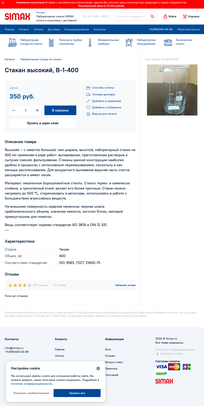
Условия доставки (100, 94)
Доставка (54, 29)
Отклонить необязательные (31, 393)
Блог (108, 349)
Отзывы (110, 356)
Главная (9, 29)
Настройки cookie (171, 353)
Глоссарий (111, 375)
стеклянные (63, 42)
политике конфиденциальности (31, 383)
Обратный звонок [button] (188, 29)
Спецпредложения (77, 29)
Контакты (100, 29)
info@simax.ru (14, 348)
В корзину (60, 110)
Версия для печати (101, 114)
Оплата (38, 29)
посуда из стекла (23, 42)
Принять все (77, 393)
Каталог (24, 29)
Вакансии (111, 368)
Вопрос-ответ (114, 362)
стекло (177, 42)
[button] (169, 17)
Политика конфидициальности (175, 349)
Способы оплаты (100, 88)
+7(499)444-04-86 (161, 29)
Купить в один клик (43, 123)
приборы (100, 42)
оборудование (139, 42)
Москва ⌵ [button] (41, 12)
